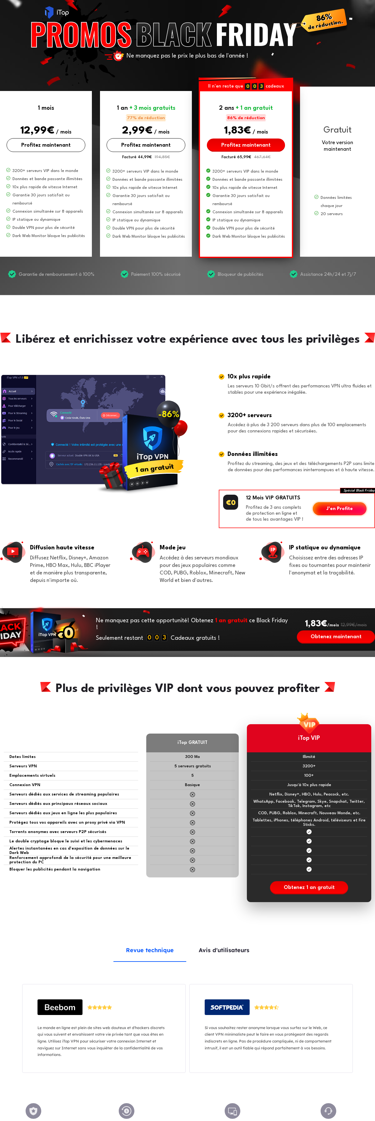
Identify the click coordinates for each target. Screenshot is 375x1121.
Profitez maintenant (46, 145)
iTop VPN (57, 12)
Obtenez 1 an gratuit (309, 887)
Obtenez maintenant (336, 636)
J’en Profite (340, 509)
